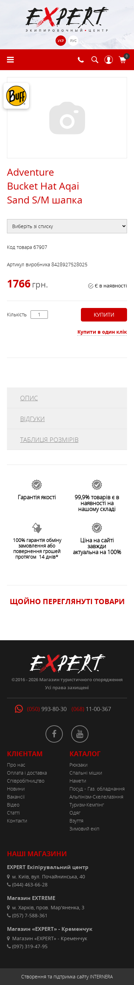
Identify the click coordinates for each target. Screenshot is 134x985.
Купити (103, 314)
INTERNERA (101, 977)
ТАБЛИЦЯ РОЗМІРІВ (49, 439)
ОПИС (29, 398)
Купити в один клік (102, 331)
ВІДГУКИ (32, 419)
